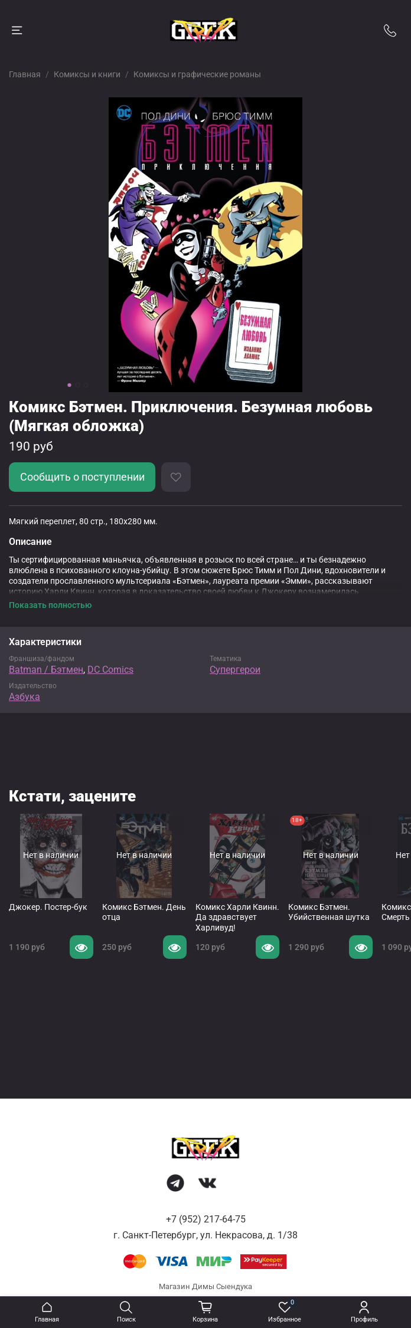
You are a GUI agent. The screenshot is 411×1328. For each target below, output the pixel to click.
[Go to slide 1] (69, 385)
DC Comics (110, 669)
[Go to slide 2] (78, 385)
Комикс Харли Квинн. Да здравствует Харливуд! (237, 917)
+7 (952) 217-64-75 (206, 1219)
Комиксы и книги (87, 74)
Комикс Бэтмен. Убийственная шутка (329, 912)
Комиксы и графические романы (197, 74)
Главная (25, 74)
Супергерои (235, 669)
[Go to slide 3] (86, 385)
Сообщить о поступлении (82, 477)
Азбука (24, 696)
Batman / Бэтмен (46, 669)
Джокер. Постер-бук (48, 907)
